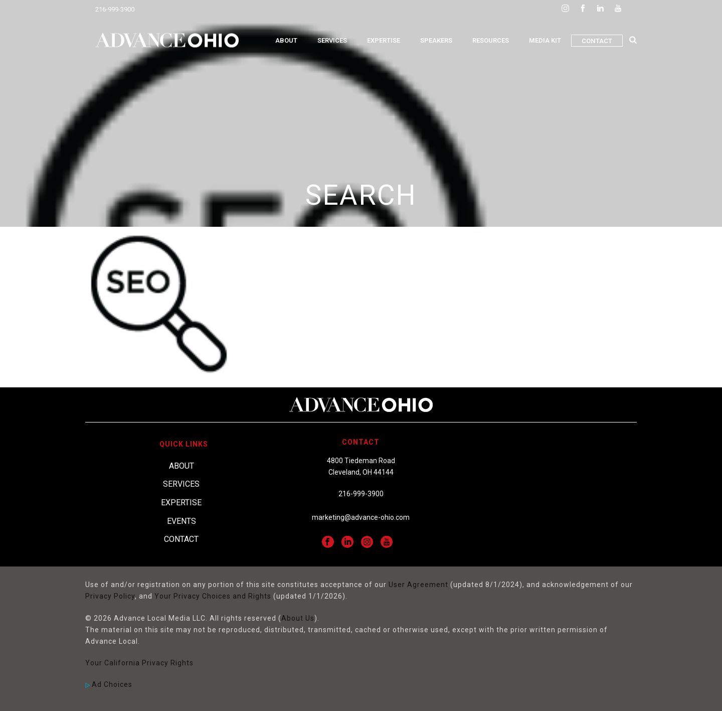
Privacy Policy (110, 596)
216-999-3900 (114, 9)
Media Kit (545, 40)
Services (332, 40)
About (286, 40)
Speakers (436, 40)
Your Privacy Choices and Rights (212, 596)
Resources (490, 40)
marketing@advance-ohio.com (361, 517)
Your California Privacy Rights (139, 663)
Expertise (383, 40)
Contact (597, 41)
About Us (297, 618)
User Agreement (418, 585)
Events (181, 521)
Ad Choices (108, 684)
